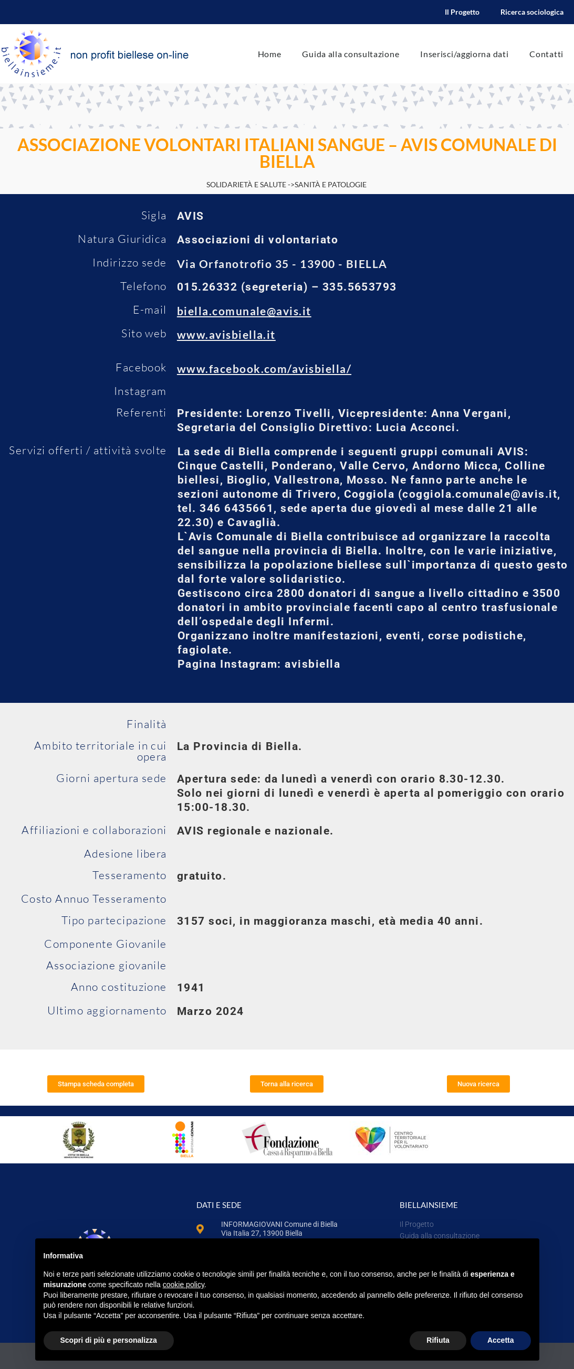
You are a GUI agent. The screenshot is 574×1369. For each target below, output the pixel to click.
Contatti (546, 54)
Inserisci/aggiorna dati (464, 54)
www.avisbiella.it (226, 334)
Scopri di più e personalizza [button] (108, 1340)
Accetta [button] (500, 1340)
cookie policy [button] (183, 1284)
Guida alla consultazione (350, 54)
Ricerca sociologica (531, 11)
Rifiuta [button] (438, 1340)
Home (269, 54)
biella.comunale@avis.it (244, 310)
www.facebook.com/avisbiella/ (264, 368)
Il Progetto (462, 11)
